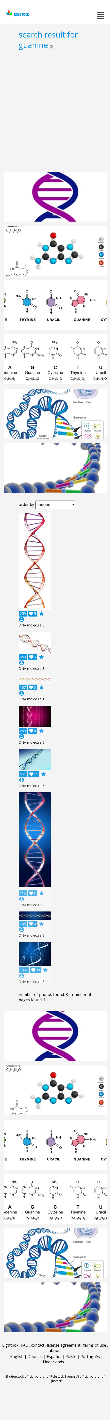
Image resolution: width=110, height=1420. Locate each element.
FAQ (24, 1345)
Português (90, 1356)
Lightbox (10, 1345)
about (54, 1350)
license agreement (63, 1345)
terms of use (94, 1345)
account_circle (21, 619)
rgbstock (17, 13)
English (17, 1356)
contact (37, 1345)
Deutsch (35, 1356)
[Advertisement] (55, 110)
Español (54, 1356)
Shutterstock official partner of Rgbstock (34, 1376)
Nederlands (53, 1362)
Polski (70, 1356)
